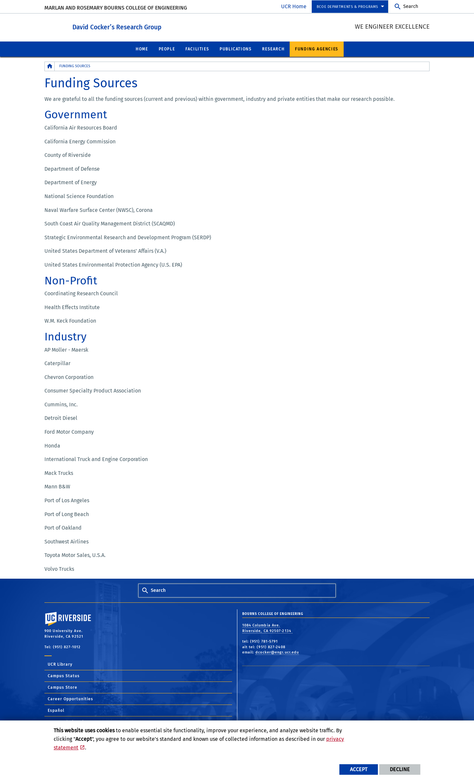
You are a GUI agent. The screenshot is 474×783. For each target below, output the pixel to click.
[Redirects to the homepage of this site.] (50, 66)
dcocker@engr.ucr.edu (277, 652)
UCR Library (60, 664)
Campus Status (64, 675)
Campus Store (62, 687)
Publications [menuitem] (235, 48)
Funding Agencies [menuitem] (316, 48)
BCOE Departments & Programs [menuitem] (347, 7)
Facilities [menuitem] (197, 48)
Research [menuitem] (273, 48)
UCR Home (293, 6)
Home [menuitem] (142, 48)
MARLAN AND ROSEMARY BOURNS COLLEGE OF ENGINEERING (115, 8)
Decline (400, 769)
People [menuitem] (167, 48)
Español (56, 710)
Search (410, 6)
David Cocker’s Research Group (153, 26)
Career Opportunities (70, 698)
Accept (358, 769)
